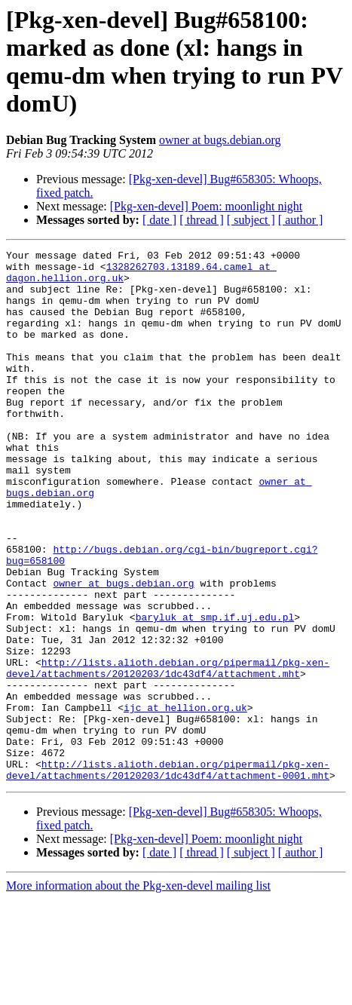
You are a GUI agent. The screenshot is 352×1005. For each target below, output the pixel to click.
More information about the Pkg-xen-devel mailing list (138, 991)
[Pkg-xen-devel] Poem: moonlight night (206, 206)
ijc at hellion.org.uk (185, 800)
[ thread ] (201, 219)
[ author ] (300, 219)
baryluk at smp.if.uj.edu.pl (215, 691)
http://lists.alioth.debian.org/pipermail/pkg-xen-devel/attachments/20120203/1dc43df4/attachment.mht (167, 752)
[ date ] (159, 219)
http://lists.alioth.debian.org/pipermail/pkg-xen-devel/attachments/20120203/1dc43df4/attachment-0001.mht (167, 874)
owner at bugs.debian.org (219, 139)
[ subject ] (251, 219)
